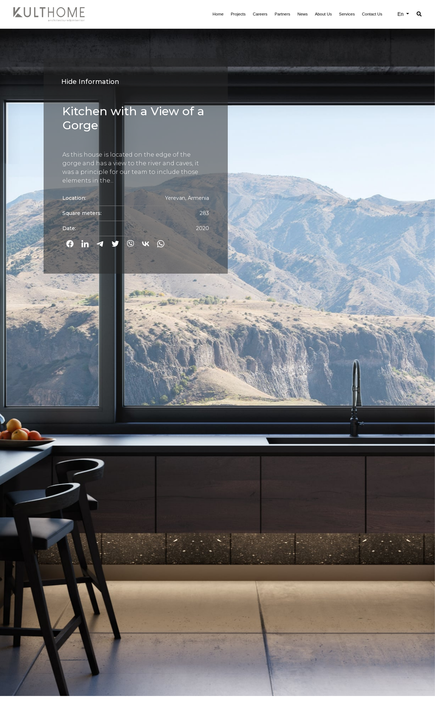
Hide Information (90, 82)
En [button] (401, 14)
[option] (217, 348)
